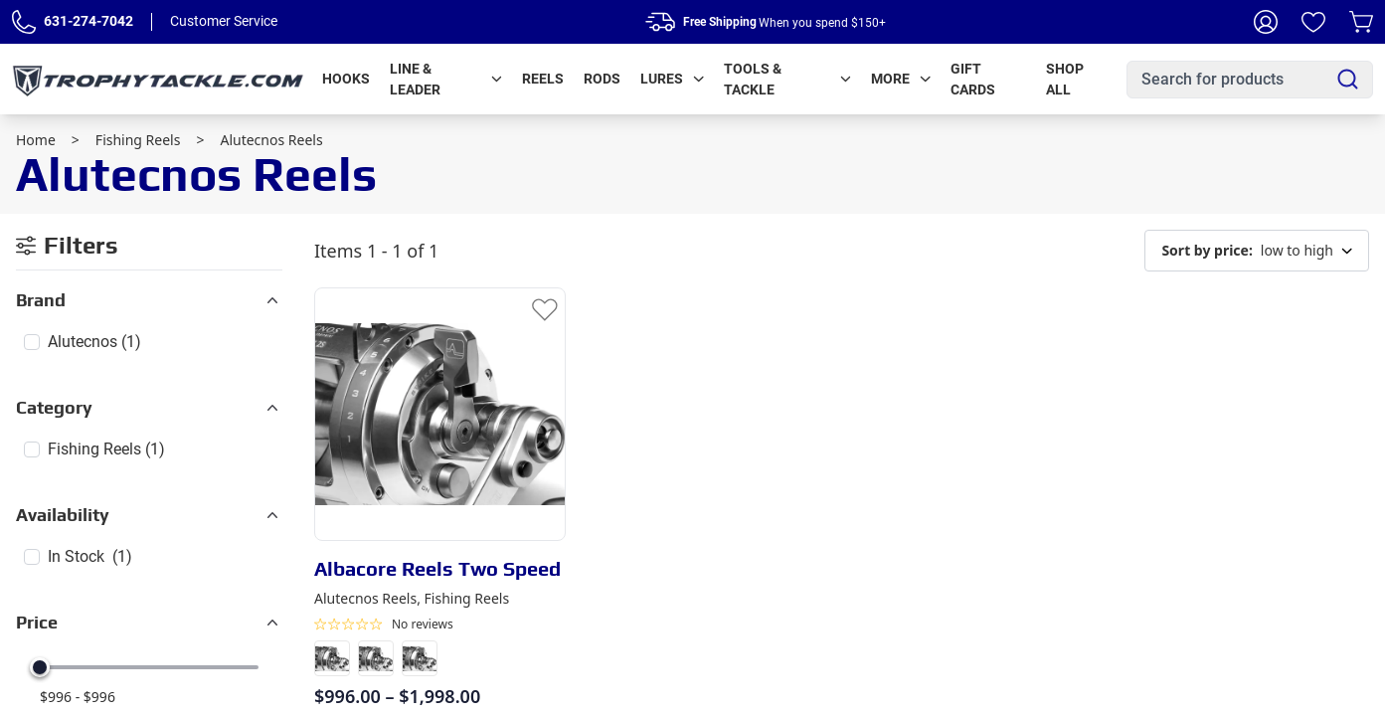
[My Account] (1266, 22)
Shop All (1065, 79)
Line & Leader (446, 79)
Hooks (346, 79)
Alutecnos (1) (94, 341)
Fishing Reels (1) (106, 449)
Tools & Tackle (787, 79)
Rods (602, 79)
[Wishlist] (1313, 22)
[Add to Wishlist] (545, 308)
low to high (1256, 251)
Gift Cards (973, 79)
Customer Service (223, 21)
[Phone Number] (24, 22)
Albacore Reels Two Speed (437, 568)
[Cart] (1361, 22)
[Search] (1347, 79)
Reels (543, 79)
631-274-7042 (88, 21)
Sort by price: (1206, 250)
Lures (672, 79)
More (901, 79)
